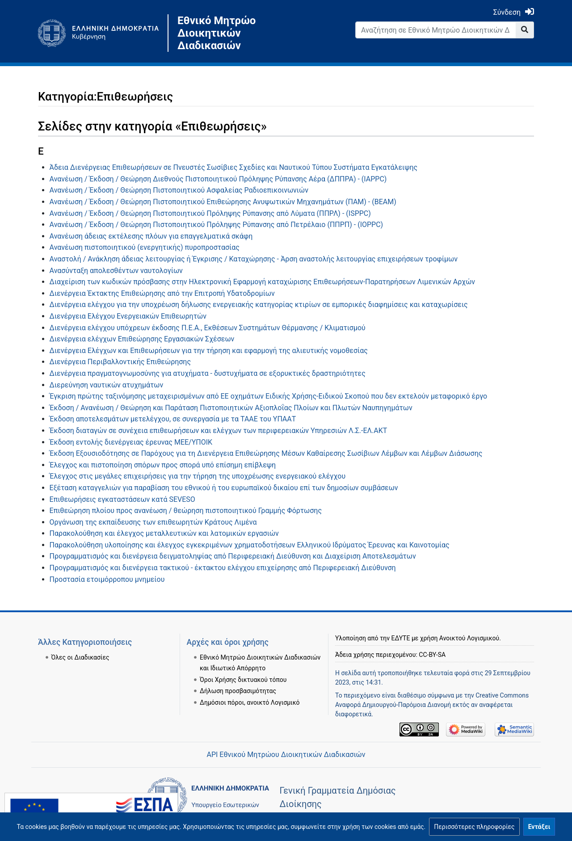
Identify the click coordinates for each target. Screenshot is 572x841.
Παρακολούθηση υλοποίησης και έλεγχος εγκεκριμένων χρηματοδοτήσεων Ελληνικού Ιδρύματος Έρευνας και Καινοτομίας (250, 545)
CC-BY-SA (432, 654)
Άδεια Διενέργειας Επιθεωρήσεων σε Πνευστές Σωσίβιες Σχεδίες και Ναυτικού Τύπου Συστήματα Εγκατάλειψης (234, 167)
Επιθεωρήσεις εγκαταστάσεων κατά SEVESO (122, 499)
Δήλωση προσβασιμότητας (238, 690)
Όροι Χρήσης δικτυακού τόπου (243, 679)
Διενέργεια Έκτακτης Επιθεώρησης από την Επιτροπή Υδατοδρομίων (162, 293)
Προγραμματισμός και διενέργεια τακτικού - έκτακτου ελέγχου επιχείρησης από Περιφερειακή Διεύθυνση (223, 567)
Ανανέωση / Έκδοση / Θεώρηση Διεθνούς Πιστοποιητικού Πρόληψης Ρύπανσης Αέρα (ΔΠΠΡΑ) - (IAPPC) (218, 179)
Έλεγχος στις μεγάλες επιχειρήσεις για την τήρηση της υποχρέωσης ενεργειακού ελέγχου (198, 476)
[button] (474, 827)
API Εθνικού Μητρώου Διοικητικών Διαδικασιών (285, 754)
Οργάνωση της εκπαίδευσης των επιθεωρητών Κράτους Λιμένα (153, 522)
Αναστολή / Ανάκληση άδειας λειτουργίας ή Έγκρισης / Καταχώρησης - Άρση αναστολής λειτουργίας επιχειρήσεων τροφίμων (254, 259)
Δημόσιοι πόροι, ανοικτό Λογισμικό (249, 702)
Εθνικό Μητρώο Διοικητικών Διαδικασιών (216, 33)
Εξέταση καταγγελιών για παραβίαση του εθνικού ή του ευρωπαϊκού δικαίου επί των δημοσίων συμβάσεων (224, 488)
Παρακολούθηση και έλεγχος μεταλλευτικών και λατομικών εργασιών (164, 533)
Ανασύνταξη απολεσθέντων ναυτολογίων (116, 270)
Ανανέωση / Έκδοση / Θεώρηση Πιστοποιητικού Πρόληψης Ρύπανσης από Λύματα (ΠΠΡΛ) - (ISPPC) (210, 213)
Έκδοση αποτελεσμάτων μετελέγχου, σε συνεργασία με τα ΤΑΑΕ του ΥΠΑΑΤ (173, 419)
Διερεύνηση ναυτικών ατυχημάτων (107, 385)
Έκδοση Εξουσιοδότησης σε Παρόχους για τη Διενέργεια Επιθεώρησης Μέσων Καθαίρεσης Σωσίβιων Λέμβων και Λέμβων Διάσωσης (266, 453)
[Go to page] (525, 29)
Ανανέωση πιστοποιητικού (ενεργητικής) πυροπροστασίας (145, 247)
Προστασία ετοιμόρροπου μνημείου (107, 579)
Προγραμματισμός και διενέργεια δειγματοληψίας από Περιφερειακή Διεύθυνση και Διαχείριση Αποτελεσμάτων (233, 556)
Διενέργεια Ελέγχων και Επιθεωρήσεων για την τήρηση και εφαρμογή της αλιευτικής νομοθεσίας (209, 350)
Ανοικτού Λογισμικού (469, 638)
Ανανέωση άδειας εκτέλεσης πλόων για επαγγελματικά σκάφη (151, 236)
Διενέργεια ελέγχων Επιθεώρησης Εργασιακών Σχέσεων (142, 339)
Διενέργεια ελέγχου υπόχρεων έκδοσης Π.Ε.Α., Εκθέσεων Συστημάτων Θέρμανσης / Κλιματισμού (208, 328)
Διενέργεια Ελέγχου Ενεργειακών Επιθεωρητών (128, 316)
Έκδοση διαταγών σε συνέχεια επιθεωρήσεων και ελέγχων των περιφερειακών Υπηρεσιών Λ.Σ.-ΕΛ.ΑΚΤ (218, 430)
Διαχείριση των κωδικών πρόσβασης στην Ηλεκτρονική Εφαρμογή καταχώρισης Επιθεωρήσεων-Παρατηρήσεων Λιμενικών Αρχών (262, 282)
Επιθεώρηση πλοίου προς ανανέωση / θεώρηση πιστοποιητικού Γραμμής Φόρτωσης (186, 510)
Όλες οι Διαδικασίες (80, 657)
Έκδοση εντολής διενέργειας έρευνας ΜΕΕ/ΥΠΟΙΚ (131, 442)
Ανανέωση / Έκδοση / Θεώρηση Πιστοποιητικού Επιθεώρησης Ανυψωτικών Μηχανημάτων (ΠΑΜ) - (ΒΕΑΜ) (223, 202)
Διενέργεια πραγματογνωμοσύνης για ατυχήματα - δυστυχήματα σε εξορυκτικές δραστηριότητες (208, 373)
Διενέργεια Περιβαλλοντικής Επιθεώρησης (120, 361)
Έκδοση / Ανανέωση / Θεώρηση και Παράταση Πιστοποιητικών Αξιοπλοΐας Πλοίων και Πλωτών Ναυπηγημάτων (231, 408)
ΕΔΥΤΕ (400, 638)
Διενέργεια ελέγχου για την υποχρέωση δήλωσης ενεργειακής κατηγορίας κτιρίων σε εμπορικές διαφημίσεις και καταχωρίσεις (259, 304)
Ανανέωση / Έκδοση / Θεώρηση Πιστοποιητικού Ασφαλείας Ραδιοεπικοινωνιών (179, 190)
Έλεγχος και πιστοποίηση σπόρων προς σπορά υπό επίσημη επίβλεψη (163, 465)
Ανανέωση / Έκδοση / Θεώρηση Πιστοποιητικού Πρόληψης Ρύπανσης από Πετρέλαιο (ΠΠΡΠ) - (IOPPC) (216, 224)
